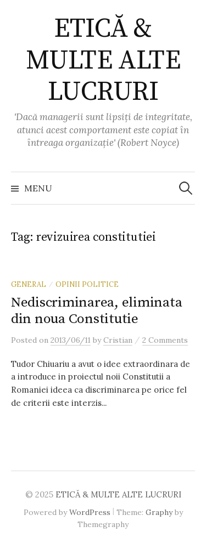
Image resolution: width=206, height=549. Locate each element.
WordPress (89, 512)
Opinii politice (87, 284)
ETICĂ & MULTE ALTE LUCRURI (103, 61)
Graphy (159, 512)
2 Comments (165, 340)
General (28, 284)
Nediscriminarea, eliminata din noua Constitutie (96, 310)
